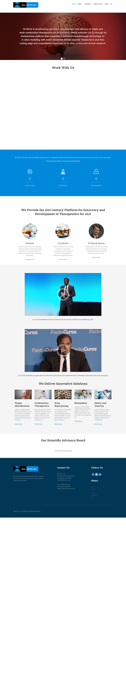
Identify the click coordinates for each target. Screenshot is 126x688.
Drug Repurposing (62, 405)
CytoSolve (63, 241)
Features (93, 489)
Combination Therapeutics (49, 405)
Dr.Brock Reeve (84, 241)
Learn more (42, 251)
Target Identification (37, 405)
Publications (97, 4)
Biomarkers (74, 404)
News (106, 4)
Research (88, 4)
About (80, 4)
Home (73, 4)
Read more (35, 417)
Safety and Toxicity (86, 405)
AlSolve (42, 241)
